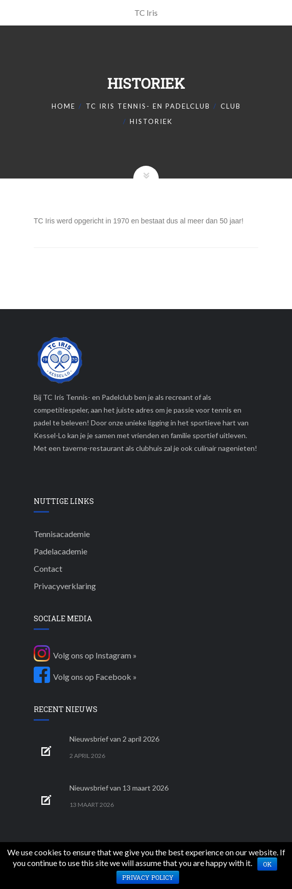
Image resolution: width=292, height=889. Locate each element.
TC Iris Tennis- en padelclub (148, 106)
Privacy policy (148, 877)
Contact (48, 568)
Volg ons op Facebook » (85, 676)
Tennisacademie (62, 534)
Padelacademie (60, 551)
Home (64, 106)
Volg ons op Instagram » (85, 655)
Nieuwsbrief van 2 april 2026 (114, 738)
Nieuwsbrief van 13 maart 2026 (118, 787)
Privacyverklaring (65, 586)
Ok (267, 864)
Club (231, 106)
